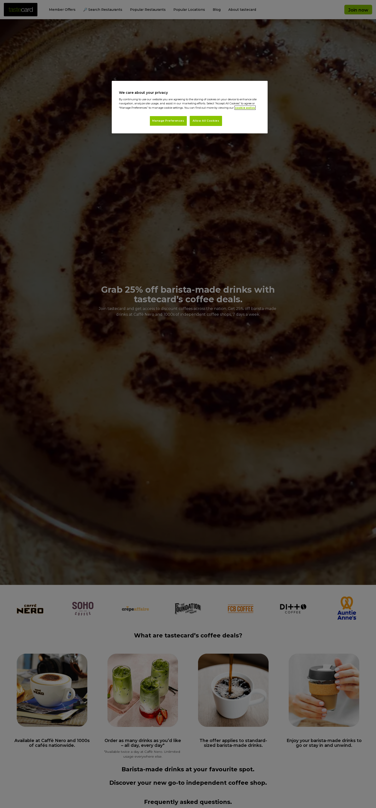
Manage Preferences (168, 120)
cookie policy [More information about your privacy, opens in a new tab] (245, 107)
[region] (190, 107)
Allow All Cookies (206, 120)
